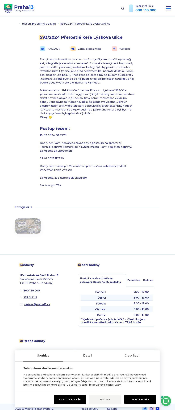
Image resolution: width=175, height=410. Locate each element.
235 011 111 (30, 297)
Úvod (16, 23)
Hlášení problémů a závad (39, 23)
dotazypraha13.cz (37, 304)
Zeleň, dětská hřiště (86, 48)
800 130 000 (145, 10)
